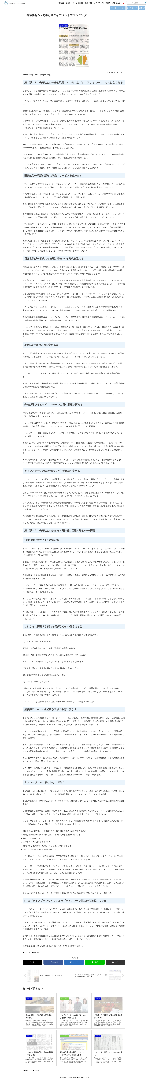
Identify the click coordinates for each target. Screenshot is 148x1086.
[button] (145, 3)
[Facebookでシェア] (53, 962)
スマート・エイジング (118, 8)
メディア (26, 952)
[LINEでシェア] (95, 962)
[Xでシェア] (32, 962)
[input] (136, 3)
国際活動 (142, 8)
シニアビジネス (132, 8)
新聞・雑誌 (35, 952)
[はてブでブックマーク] (74, 962)
